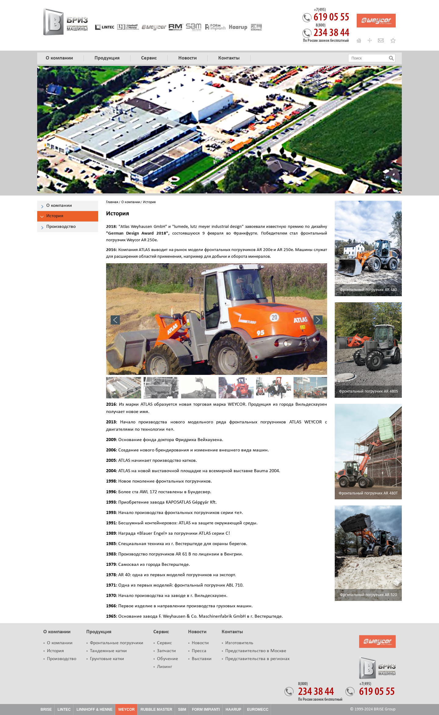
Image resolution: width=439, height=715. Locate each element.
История (55, 651)
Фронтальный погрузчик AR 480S (368, 391)
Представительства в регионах (257, 658)
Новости (197, 631)
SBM (182, 709)
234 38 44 (331, 31)
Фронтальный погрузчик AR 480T (368, 493)
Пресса (199, 651)
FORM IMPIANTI (206, 709)
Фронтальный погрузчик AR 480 (368, 290)
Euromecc (257, 709)
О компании (130, 202)
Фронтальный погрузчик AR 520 (368, 595)
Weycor (126, 709)
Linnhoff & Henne (94, 709)
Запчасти (166, 651)
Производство (61, 658)
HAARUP (233, 709)
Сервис (161, 631)
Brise (46, 709)
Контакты (232, 631)
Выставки (202, 658)
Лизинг (164, 666)
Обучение (167, 658)
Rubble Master (156, 709)
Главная (112, 202)
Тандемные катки (108, 651)
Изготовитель (239, 643)
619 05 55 (331, 15)
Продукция (98, 631)
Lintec (64, 709)
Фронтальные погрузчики (116, 643)
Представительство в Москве (255, 651)
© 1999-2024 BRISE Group (372, 709)
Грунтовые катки (107, 658)
